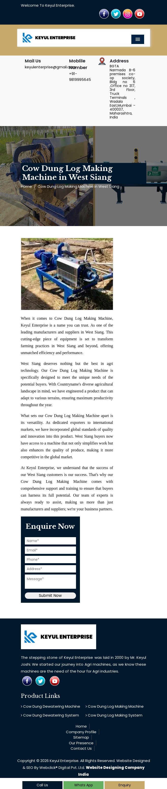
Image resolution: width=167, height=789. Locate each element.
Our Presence (81, 743)
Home (26, 186)
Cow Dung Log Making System (114, 715)
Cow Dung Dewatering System (50, 715)
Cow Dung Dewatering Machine (50, 706)
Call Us (42, 785)
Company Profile (81, 731)
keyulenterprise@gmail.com (50, 67)
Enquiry (125, 785)
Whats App (83, 785)
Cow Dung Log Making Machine (115, 706)
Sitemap (81, 737)
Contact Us (81, 748)
